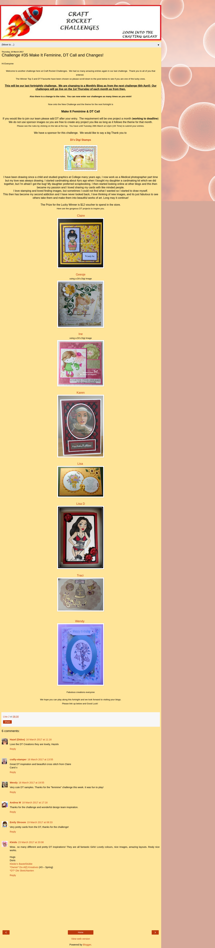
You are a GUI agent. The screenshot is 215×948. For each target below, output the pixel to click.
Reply (13, 749)
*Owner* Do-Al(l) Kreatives (24, 867)
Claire (81, 215)
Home (80, 932)
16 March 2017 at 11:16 (39, 739)
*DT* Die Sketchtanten (22, 870)
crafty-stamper (18, 759)
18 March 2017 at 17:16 (35, 802)
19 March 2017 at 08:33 (40, 822)
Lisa (80, 463)
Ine (80, 334)
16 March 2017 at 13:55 (40, 759)
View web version (80, 938)
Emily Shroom (18, 822)
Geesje (80, 274)
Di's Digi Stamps (80, 139)
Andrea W (15, 802)
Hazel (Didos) (17, 739)
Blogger (87, 944)
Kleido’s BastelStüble (21, 864)
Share (7, 722)
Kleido (13, 842)
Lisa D (80, 503)
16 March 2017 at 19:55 (31, 782)
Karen (81, 392)
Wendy (79, 621)
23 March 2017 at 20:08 (31, 842)
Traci (80, 575)
